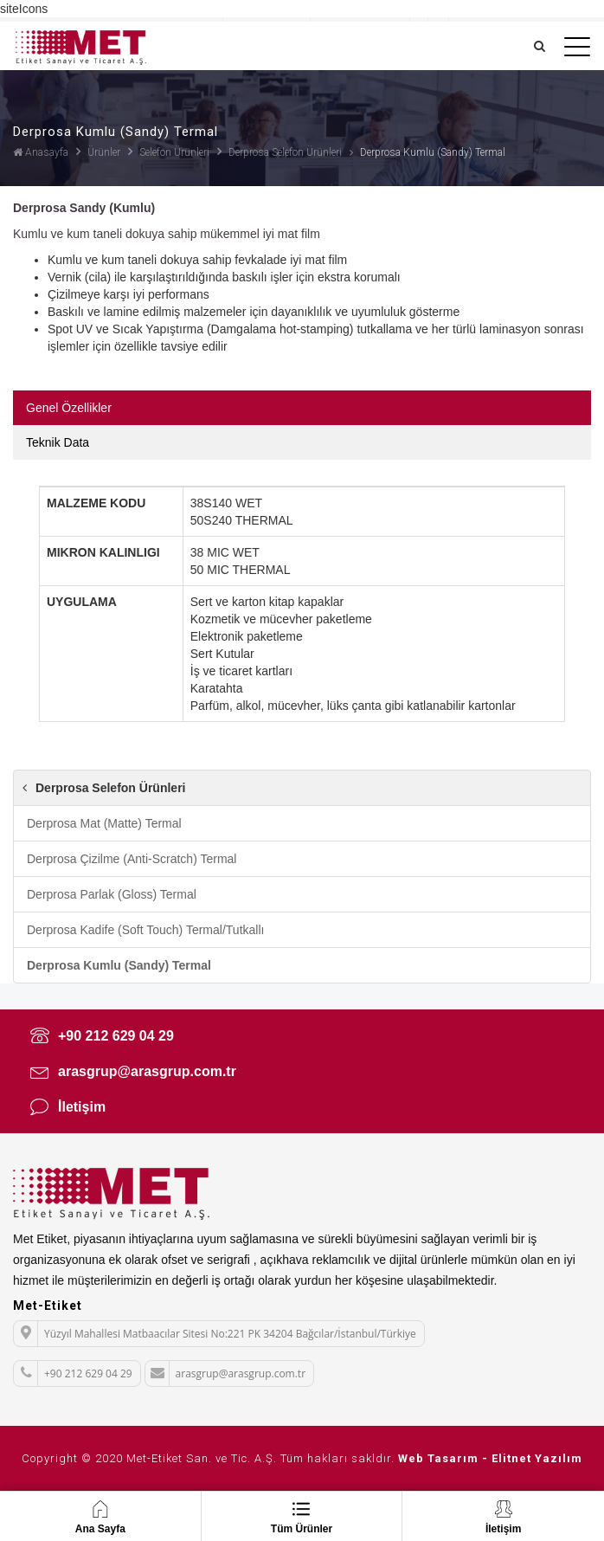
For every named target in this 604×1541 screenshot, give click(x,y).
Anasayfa (40, 152)
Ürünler (103, 152)
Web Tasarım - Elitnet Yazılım (490, 1458)
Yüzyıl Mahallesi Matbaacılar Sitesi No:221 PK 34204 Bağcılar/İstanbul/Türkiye (215, 1332)
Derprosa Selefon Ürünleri (285, 152)
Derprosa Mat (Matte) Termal (104, 823)
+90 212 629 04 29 (102, 1035)
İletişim (68, 1106)
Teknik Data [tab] (57, 442)
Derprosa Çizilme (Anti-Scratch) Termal (131, 859)
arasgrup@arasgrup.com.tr (133, 1071)
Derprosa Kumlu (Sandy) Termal (119, 965)
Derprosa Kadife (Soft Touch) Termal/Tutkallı (145, 930)
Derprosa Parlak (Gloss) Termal (111, 894)
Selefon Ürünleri (174, 152)
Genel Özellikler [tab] (69, 408)
